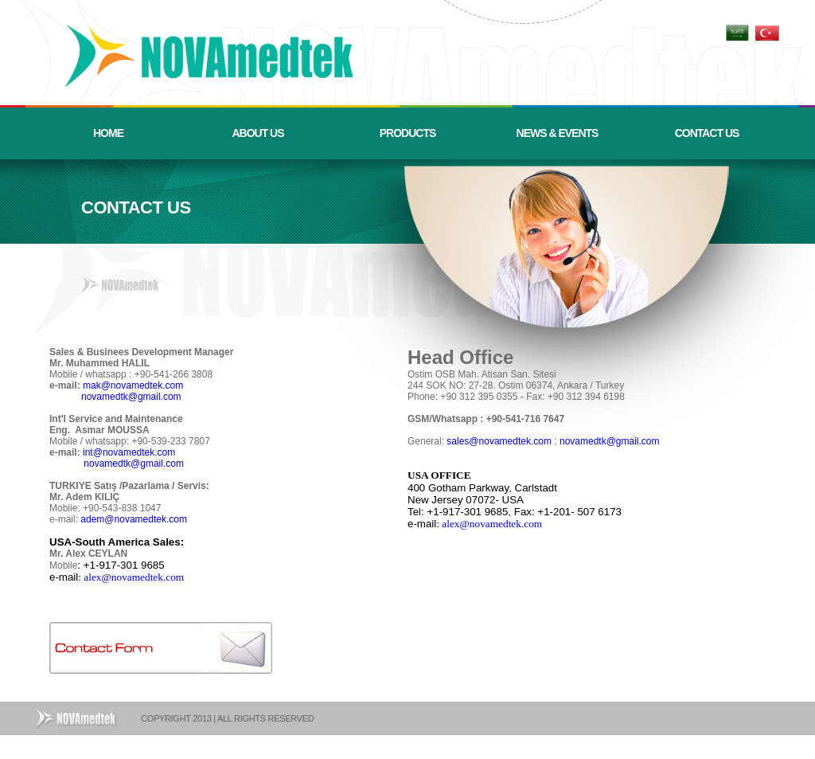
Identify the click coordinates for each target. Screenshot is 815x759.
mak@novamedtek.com (133, 385)
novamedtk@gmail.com (131, 396)
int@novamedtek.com (130, 452)
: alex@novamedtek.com (131, 577)
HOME (108, 133)
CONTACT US (707, 133)
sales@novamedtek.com (499, 441)
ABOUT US (257, 133)
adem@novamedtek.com (134, 519)
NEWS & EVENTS (558, 133)
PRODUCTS (408, 133)
